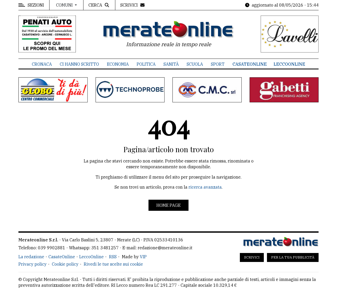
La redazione (31, 256)
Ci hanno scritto (79, 64)
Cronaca (42, 64)
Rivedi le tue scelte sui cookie (113, 264)
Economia (118, 64)
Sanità (171, 64)
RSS (113, 256)
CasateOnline (249, 64)
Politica (146, 64)
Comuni (65, 5)
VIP (143, 256)
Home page (168, 205)
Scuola (195, 64)
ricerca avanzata (205, 187)
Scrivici (252, 257)
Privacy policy (32, 264)
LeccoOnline (289, 64)
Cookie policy (65, 264)
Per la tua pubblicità (292, 257)
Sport (218, 64)
